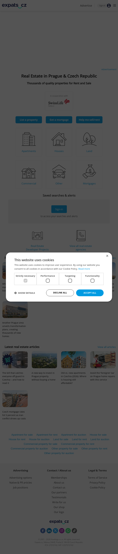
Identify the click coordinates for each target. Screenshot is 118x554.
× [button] (107, 256)
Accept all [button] (89, 292)
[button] (24, 292)
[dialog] (59, 277)
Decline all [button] (60, 292)
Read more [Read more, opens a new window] (84, 268)
